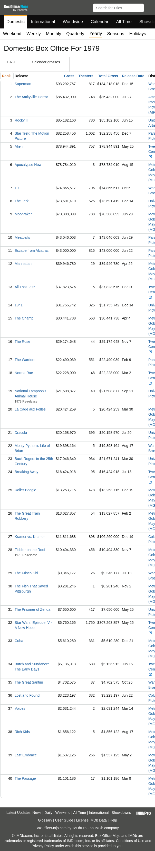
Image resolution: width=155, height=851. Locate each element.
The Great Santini (29, 682)
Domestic (15, 21)
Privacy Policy (43, 846)
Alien (19, 146)
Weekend (12, 33)
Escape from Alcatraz (32, 250)
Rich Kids (22, 732)
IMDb (99, 828)
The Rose (22, 341)
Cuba (19, 641)
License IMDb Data (91, 820)
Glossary (45, 820)
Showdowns (121, 812)
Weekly (33, 33)
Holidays (137, 33)
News (37, 812)
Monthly (53, 33)
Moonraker (23, 214)
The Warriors (25, 360)
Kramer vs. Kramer (30, 537)
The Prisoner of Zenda (32, 609)
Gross (69, 76)
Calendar (100, 21)
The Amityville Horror (31, 97)
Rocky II (21, 120)
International (43, 21)
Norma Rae (24, 373)
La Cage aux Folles (30, 409)
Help (113, 820)
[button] (148, 7)
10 (17, 188)
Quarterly (75, 33)
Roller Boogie (25, 490)
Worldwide (73, 21)
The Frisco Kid (26, 573)
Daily (48, 812)
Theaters (85, 76)
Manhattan (23, 264)
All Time (124, 21)
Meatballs (22, 237)
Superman (23, 84)
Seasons (115, 33)
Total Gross (108, 76)
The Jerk (21, 201)
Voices (20, 708)
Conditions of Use (130, 841)
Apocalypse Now (28, 165)
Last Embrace (26, 755)
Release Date (133, 76)
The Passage (25, 778)
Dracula (21, 432)
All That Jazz (25, 287)
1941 (19, 305)
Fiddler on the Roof (30, 550)
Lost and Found (27, 695)
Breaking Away (26, 472)
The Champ (24, 318)
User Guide (64, 820)
